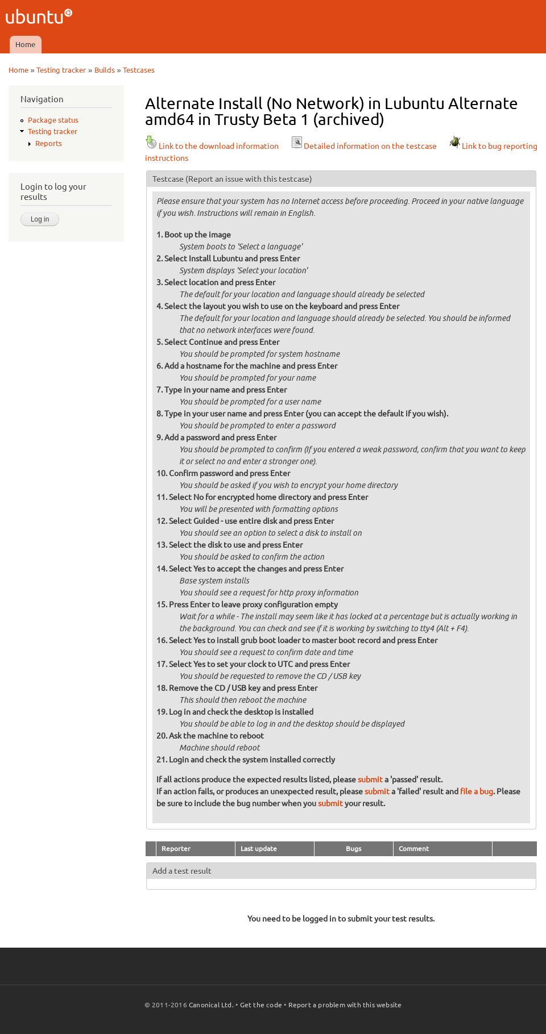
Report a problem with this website (345, 1004)
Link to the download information (212, 146)
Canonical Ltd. (211, 1004)
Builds (104, 70)
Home (25, 44)
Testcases (139, 70)
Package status (53, 120)
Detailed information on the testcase (363, 146)
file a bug (476, 791)
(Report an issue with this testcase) (248, 179)
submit (370, 779)
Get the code (261, 1004)
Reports (48, 143)
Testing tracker (61, 70)
